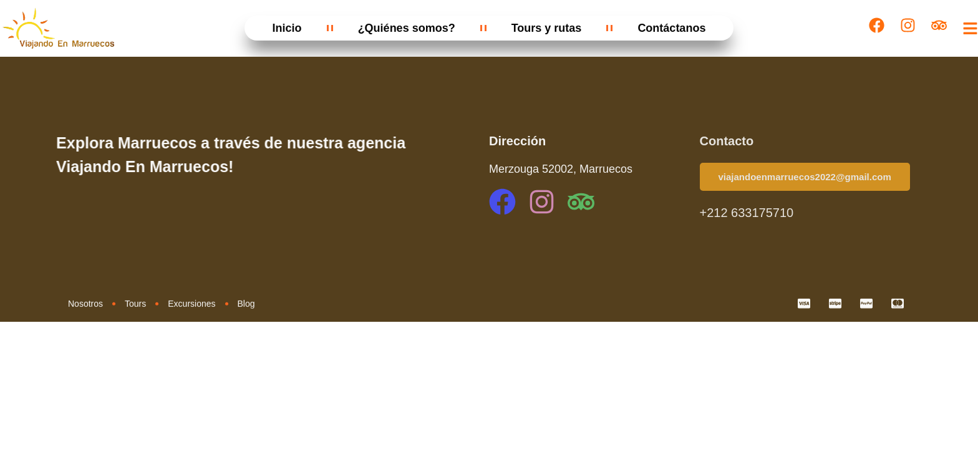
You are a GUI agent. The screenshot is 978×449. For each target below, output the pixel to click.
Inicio (287, 28)
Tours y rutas (546, 28)
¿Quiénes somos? (406, 28)
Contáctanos (671, 28)
